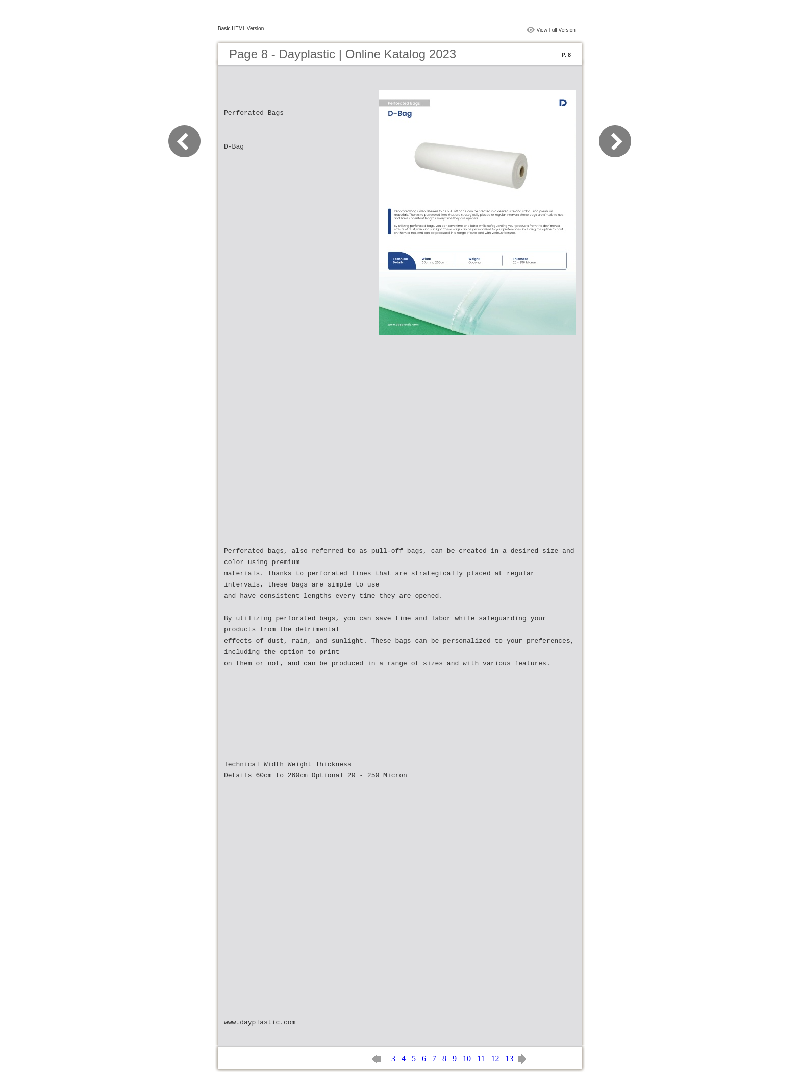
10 (467, 1058)
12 (495, 1058)
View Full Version (556, 30)
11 (481, 1058)
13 (509, 1058)
